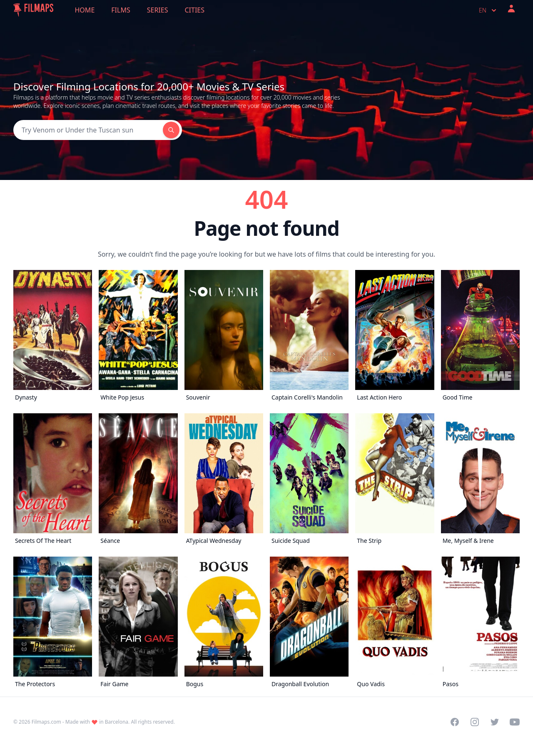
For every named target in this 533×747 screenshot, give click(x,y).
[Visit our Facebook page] (455, 722)
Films (120, 10)
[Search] (88, 130)
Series (157, 10)
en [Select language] (488, 10)
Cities (194, 10)
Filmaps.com (46, 721)
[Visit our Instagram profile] (475, 722)
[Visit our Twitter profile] (495, 722)
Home (85, 10)
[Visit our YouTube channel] (515, 722)
